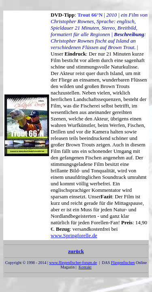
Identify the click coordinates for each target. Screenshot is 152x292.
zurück (76, 253)
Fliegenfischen (123, 262)
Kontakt (85, 267)
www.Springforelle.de (74, 235)
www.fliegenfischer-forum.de (73, 262)
